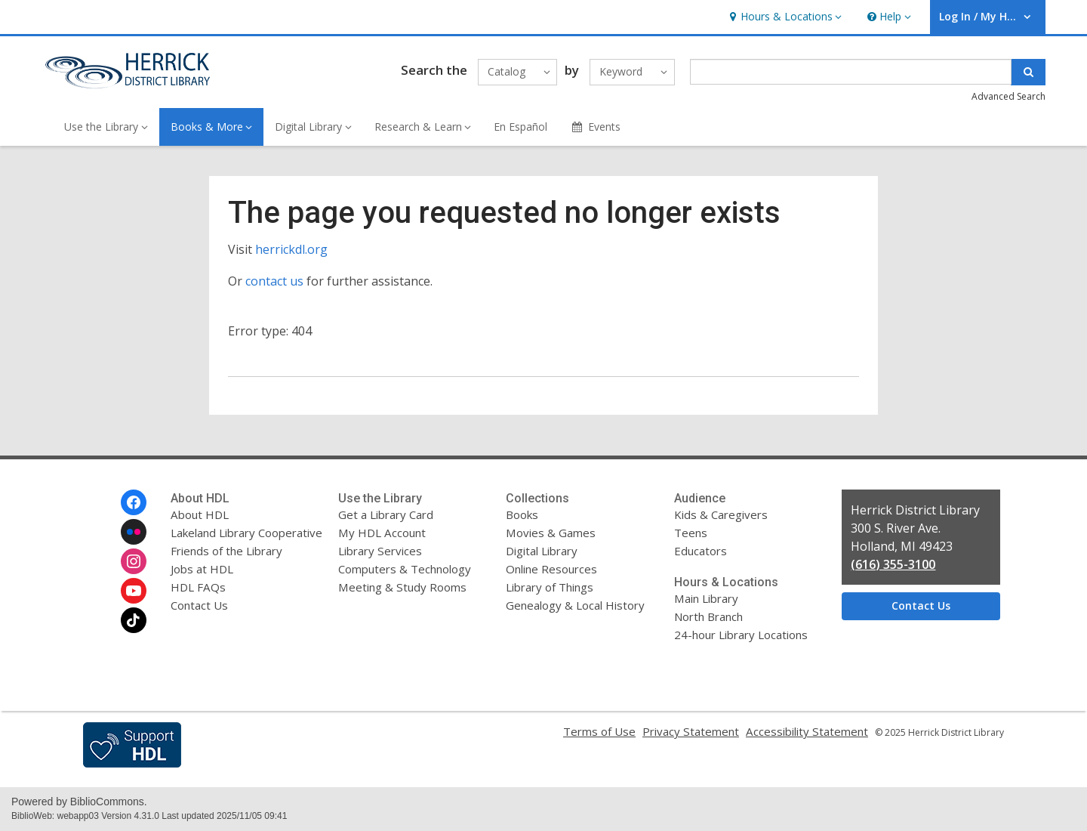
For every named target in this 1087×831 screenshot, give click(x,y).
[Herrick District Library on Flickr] (133, 532)
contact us (274, 281)
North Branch (708, 616)
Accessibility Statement (807, 731)
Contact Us (199, 605)
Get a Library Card (385, 514)
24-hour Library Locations (741, 634)
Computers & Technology (404, 568)
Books (522, 514)
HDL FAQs (198, 587)
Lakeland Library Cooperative (246, 532)
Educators (700, 550)
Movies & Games (551, 532)
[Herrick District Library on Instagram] (133, 561)
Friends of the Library (226, 550)
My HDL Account (382, 532)
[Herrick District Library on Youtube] (133, 591)
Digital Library (541, 550)
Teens (690, 532)
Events (595, 126)
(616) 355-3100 (893, 564)
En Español (520, 126)
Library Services (380, 550)
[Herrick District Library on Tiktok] (133, 620)
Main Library (706, 598)
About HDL (200, 514)
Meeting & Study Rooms (402, 587)
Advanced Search (1008, 96)
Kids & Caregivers (721, 514)
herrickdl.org (291, 249)
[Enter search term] (851, 72)
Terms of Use (599, 731)
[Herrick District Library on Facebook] (133, 502)
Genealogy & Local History (575, 605)
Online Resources (551, 568)
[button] (783, 17)
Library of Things (549, 587)
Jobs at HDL (202, 568)
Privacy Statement (690, 731)
